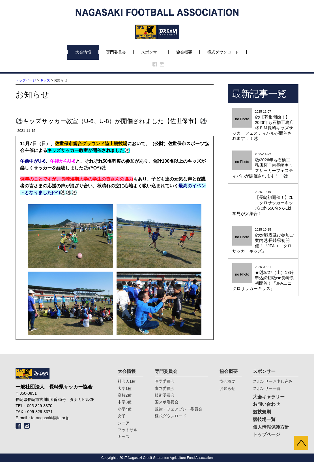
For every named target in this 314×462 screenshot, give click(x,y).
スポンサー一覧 (267, 388)
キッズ (45, 80)
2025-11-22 (263, 165)
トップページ (26, 80)
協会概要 (184, 52)
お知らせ (227, 388)
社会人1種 (127, 381)
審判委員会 (165, 388)
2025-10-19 (263, 203)
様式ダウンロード (223, 52)
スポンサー (151, 52)
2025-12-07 (263, 125)
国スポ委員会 (166, 402)
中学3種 (125, 402)
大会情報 (83, 52)
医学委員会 (165, 381)
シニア (124, 423)
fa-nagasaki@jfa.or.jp (50, 418)
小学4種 (125, 409)
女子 (122, 416)
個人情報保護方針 (271, 427)
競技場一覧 (264, 419)
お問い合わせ (266, 404)
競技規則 (262, 411)
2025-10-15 (263, 241)
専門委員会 (116, 52)
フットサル (127, 429)
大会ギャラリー (269, 396)
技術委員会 (165, 395)
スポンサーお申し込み (273, 381)
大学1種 (125, 388)
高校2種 (125, 395)
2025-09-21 (263, 278)
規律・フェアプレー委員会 (178, 409)
